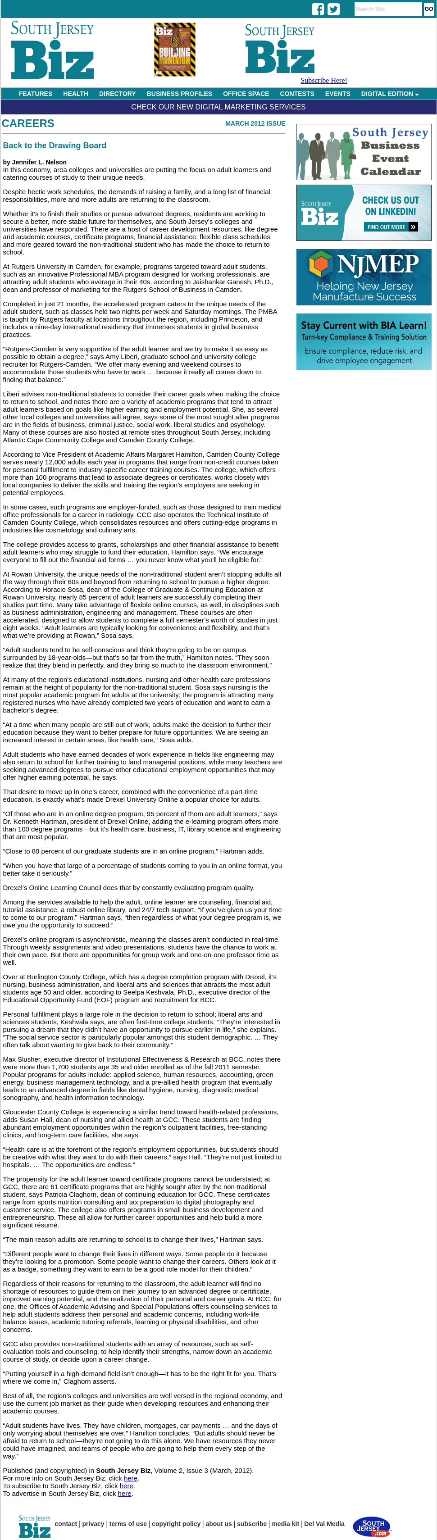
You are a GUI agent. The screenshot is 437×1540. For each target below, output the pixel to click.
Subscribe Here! (323, 80)
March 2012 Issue (255, 123)
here (130, 1478)
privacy (93, 1523)
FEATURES (35, 93)
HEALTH (75, 93)
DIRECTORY (117, 93)
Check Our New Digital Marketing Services (218, 107)
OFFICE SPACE (246, 93)
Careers (28, 123)
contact (66, 1523)
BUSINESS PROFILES (179, 93)
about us (219, 1523)
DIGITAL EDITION (390, 93)
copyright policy (176, 1523)
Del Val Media (324, 1523)
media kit (285, 1523)
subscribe (252, 1523)
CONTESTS (297, 93)
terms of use (128, 1523)
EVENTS (338, 93)
